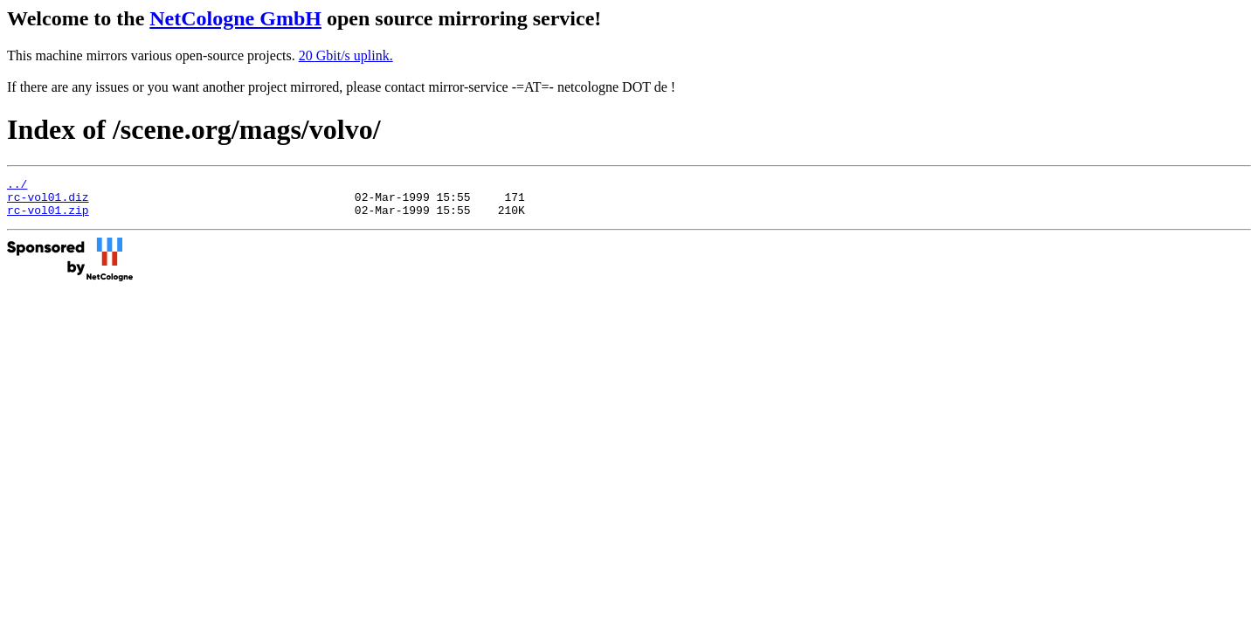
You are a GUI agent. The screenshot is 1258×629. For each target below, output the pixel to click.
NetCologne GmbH (235, 18)
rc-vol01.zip (48, 217)
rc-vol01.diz (48, 202)
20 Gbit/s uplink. (346, 55)
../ (17, 186)
